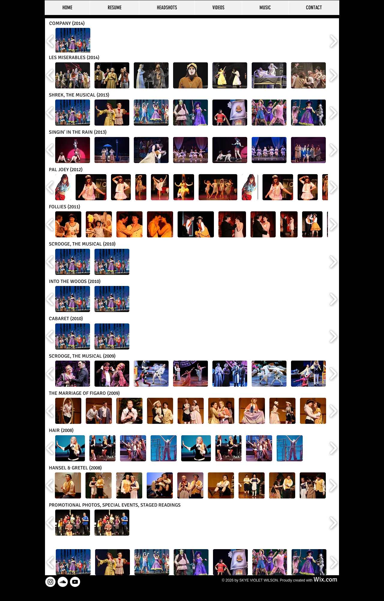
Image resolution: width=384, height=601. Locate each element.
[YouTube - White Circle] (75, 582)
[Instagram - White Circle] (50, 582)
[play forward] (333, 41)
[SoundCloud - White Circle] (63, 582)
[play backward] (50, 41)
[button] (73, 41)
